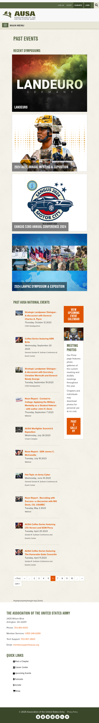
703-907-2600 (28, 639)
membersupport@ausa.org (26, 644)
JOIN (87, 5)
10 (72, 578)
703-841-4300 (21, 627)
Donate (78, 5)
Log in (61, 5)
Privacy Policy (72, 712)
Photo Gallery (73, 426)
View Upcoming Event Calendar (73, 314)
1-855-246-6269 (32, 633)
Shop (69, 5)
